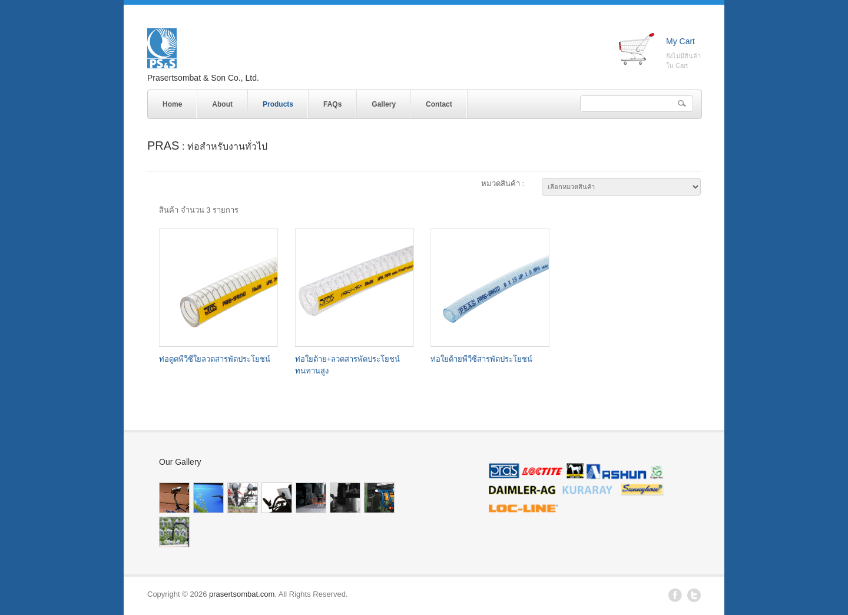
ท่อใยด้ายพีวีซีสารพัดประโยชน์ (481, 359)
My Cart (680, 41)
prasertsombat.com (241, 594)
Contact (439, 104)
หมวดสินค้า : (502, 183)
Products (275, 102)
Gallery (384, 104)
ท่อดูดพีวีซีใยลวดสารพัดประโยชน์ (214, 359)
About (222, 104)
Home (172, 104)
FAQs (332, 104)
